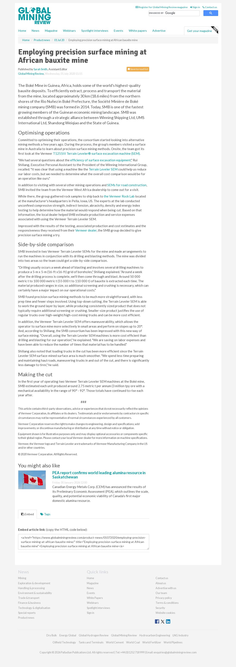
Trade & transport (28, 598)
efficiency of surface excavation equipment (100, 160)
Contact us (210, 7)
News (90, 588)
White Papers (95, 598)
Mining (22, 578)
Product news (26, 617)
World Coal (133, 642)
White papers (138, 30)
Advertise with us (166, 588)
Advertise (159, 30)
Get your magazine (202, 30)
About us (161, 583)
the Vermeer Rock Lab (119, 196)
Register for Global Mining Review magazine (162, 7)
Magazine (51, 30)
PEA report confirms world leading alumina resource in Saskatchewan (99, 474)
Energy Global (67, 635)
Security (160, 608)
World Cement (115, 642)
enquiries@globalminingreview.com (175, 652)
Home (22, 30)
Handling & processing (31, 588)
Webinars (69, 30)
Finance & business (29, 602)
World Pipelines (173, 642)
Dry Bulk (51, 635)
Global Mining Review (31, 73)
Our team (161, 593)
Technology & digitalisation (34, 608)
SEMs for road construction (126, 185)
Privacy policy (164, 598)
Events (118, 30)
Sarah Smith (40, 69)
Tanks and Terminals (91, 642)
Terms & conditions (167, 602)
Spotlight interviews (94, 30)
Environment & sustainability (35, 593)
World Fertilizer (151, 642)
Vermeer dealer (86, 230)
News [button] (35, 30)
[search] (174, 13)
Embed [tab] (27, 514)
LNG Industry (181, 635)
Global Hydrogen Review (94, 635)
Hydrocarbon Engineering (154, 635)
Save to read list (138, 69)
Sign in (195, 7)
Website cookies (165, 612)
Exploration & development (34, 583)
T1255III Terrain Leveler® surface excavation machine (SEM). (96, 153)
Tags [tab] (45, 514)
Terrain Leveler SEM (103, 169)
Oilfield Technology (64, 642)
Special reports (27, 612)
